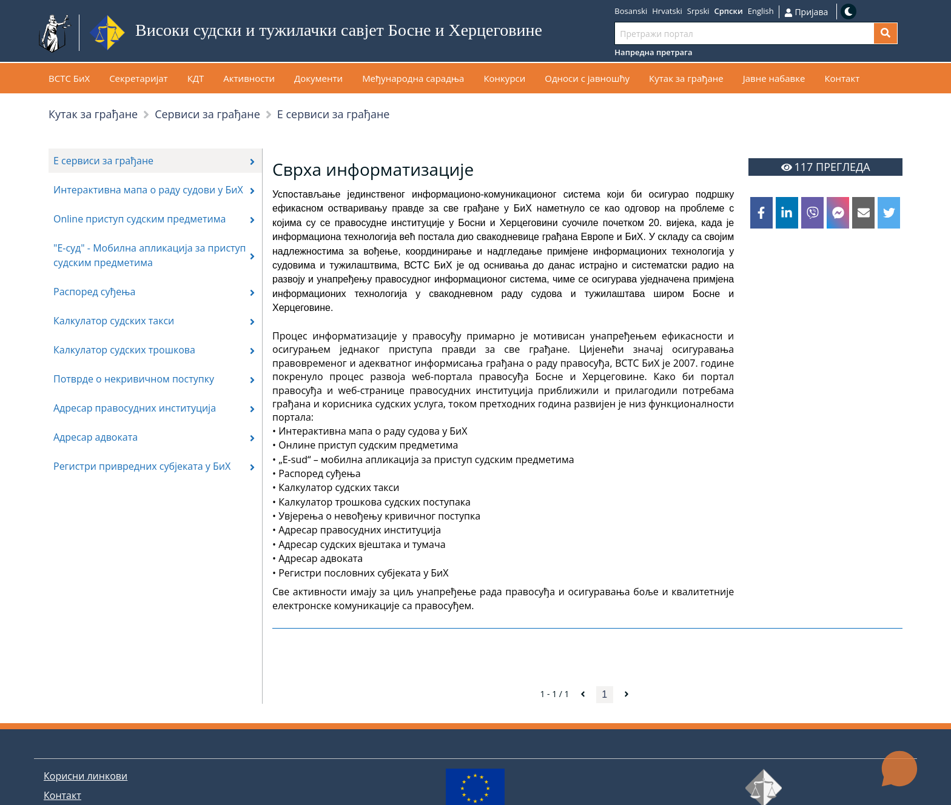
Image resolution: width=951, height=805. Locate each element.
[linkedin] (787, 213)
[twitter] (889, 213)
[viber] (812, 213)
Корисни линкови (85, 776)
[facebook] (761, 213)
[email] (863, 213)
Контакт (62, 795)
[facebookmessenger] (838, 213)
